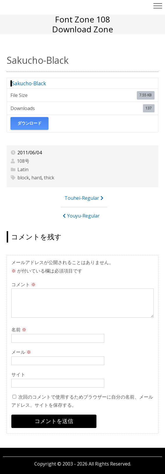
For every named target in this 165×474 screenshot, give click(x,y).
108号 (23, 161)
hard (36, 177)
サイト (18, 374)
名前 (18, 329)
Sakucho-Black (29, 83)
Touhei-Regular (81, 198)
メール (21, 352)
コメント (23, 284)
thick (49, 177)
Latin (22, 169)
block (23, 177)
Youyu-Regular (83, 216)
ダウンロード (29, 123)
